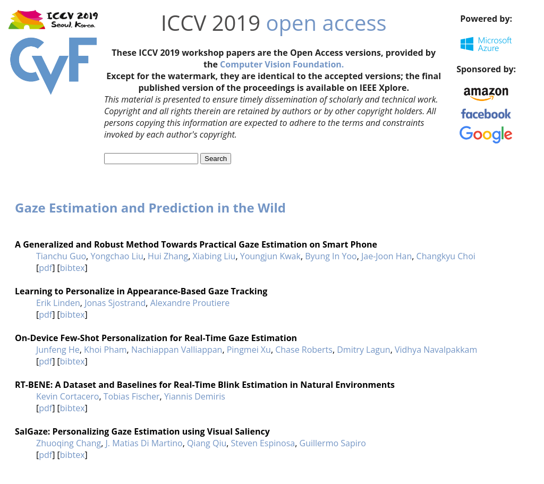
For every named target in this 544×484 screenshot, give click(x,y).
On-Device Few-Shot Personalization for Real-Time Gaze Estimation (156, 338)
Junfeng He (58, 349)
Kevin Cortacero (67, 396)
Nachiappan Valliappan (177, 349)
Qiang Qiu (206, 443)
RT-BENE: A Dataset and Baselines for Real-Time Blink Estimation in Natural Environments (205, 384)
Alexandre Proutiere (190, 303)
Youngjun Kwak (270, 256)
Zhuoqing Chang (68, 443)
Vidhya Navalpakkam (436, 349)
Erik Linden (58, 303)
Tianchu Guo (61, 256)
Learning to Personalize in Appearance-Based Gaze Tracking (141, 291)
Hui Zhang (168, 256)
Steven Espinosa (263, 443)
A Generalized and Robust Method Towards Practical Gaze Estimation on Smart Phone (196, 244)
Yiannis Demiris (194, 396)
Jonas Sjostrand (115, 303)
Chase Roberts (304, 349)
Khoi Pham (105, 349)
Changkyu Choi (445, 256)
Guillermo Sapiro (333, 443)
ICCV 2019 (210, 22)
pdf (45, 268)
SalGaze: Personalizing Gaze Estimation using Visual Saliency (142, 431)
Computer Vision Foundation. (282, 64)
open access (326, 22)
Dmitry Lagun (363, 349)
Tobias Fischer (132, 396)
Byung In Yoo (330, 256)
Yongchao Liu (116, 256)
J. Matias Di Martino (143, 443)
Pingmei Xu (249, 349)
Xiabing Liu (214, 256)
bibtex (72, 268)
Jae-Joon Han (386, 256)
